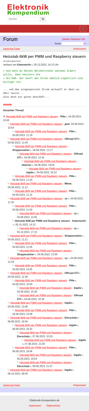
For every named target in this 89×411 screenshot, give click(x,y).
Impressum (35, 405)
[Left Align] (43, 19)
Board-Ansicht (79, 49)
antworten (7, 104)
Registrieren (75, 39)
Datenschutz (53, 405)
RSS (83, 39)
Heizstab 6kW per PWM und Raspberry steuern (32, 116)
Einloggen (66, 39)
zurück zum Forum (11, 48)
